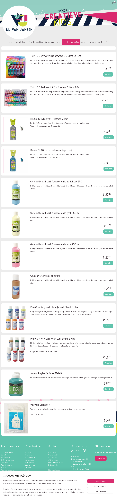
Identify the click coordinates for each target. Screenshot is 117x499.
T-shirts (27, 470)
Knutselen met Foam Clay (32, 477)
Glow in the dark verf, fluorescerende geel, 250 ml (54, 213)
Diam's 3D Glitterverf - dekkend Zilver (49, 119)
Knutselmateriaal (71, 42)
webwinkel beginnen (62, 495)
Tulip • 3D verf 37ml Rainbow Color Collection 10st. (55, 56)
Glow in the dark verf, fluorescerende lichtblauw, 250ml (57, 181)
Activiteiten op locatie (92, 42)
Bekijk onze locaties (54, 470)
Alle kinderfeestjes (8, 472)
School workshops (30, 465)
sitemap (53, 495)
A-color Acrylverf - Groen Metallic (46, 373)
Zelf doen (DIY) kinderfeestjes (12, 480)
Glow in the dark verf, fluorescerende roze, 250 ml (54, 244)
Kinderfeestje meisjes (9, 475)
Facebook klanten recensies (58, 479)
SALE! (108, 42)
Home (9, 42)
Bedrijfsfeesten (29, 462)
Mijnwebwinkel (77, 495)
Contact (3, 454)
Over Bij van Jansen (7, 452)
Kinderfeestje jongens (9, 477)
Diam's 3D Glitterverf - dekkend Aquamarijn (51, 150)
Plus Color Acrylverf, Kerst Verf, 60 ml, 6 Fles (52, 339)
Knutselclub (28, 452)
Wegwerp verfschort (40, 405)
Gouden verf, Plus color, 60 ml (45, 276)
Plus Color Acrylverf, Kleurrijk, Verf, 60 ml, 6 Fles (54, 307)
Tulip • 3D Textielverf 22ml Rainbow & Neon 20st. (55, 87)
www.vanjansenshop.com (55, 462)
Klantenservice (5, 457)
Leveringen (4, 462)
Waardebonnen (29, 475)
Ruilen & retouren (6, 465)
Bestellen (108, 74)
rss (56, 495)
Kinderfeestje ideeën (9, 482)
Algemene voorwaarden (8, 470)
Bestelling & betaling (7, 459)
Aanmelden (101, 458)
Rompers (27, 472)
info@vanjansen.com (54, 459)
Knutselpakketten (52, 42)
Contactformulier (53, 465)
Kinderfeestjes (36, 42)
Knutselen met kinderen (10, 485)
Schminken (28, 467)
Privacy (3, 467)
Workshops (21, 42)
